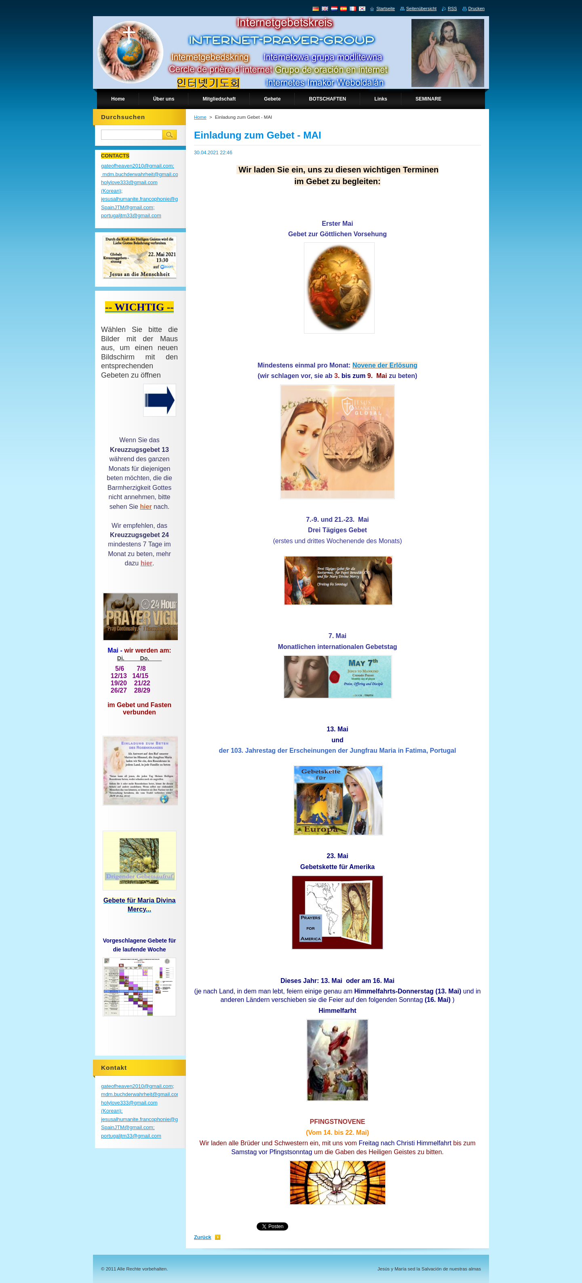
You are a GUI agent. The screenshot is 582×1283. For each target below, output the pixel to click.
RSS (452, 8)
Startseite (385, 8)
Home (200, 117)
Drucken (476, 8)
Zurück (202, 1237)
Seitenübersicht (421, 8)
